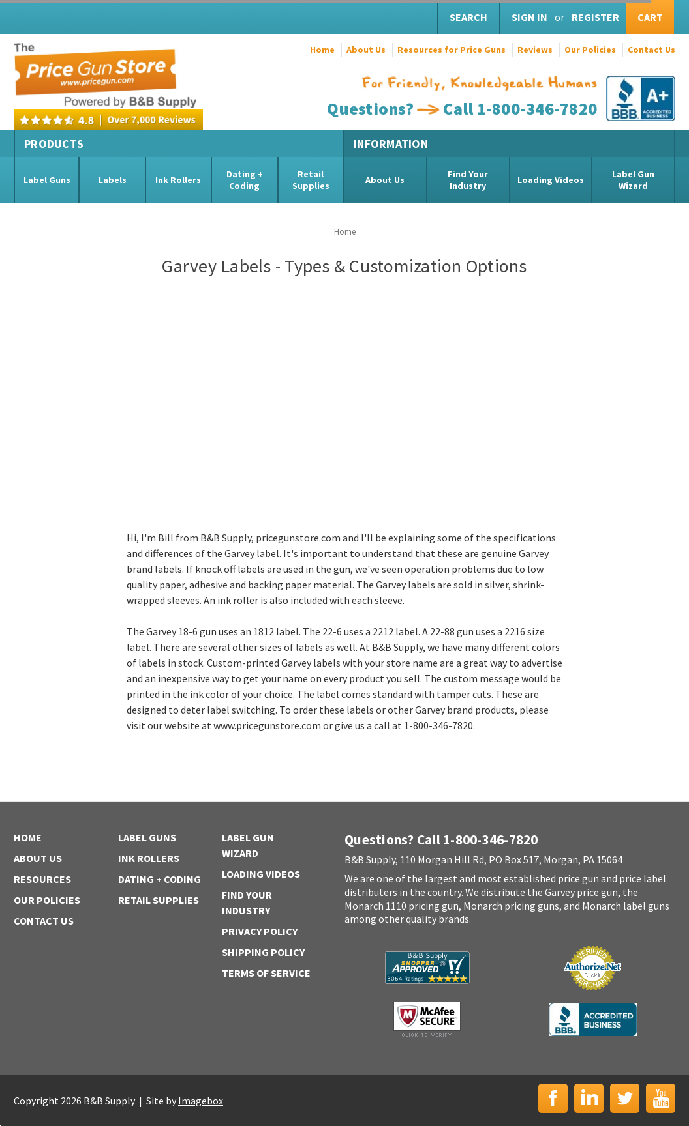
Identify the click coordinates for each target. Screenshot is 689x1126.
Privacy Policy (260, 931)
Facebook (553, 1098)
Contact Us (651, 49)
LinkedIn (589, 1098)
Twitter (624, 1098)
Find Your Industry (468, 180)
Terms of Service (266, 972)
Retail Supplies (310, 180)
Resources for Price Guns (451, 49)
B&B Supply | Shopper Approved (427, 967)
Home (322, 49)
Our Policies (590, 49)
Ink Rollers (178, 180)
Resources (42, 879)
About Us (366, 49)
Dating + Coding (244, 180)
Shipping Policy (263, 952)
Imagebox (200, 1100)
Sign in (529, 16)
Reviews (535, 49)
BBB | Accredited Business (593, 1019)
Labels (113, 180)
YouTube (660, 1098)
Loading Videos (550, 180)
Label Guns (46, 180)
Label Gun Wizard (633, 180)
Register (595, 16)
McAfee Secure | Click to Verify (427, 1019)
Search (468, 16)
